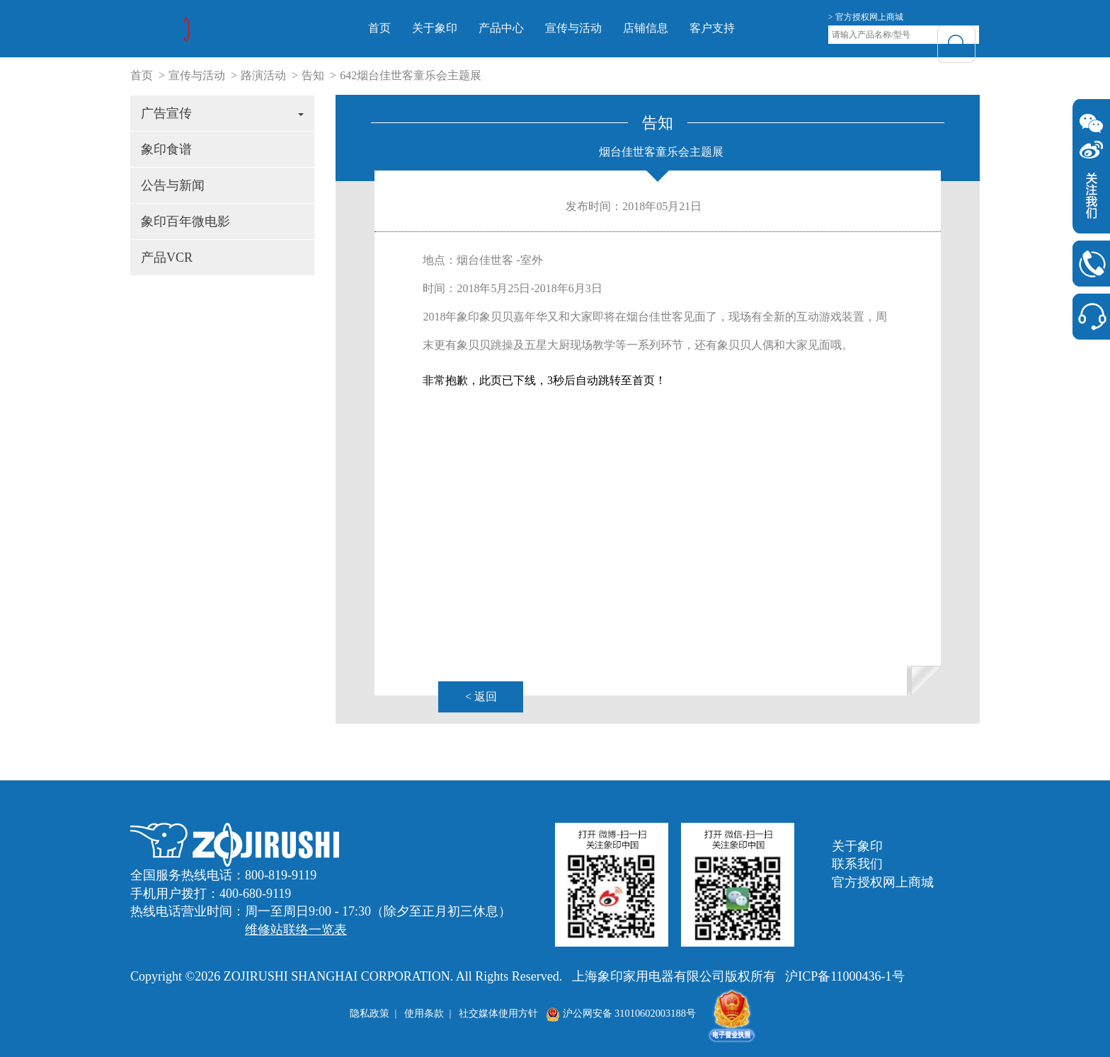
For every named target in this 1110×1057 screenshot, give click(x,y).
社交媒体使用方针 (498, 1013)
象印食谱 (166, 149)
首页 (400, 28)
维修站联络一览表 (296, 930)
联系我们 (857, 864)
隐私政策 (369, 1013)
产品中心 (521, 28)
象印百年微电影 (185, 221)
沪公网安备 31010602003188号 (621, 1013)
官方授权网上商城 (883, 882)
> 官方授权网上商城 (865, 17)
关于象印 (455, 28)
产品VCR (167, 257)
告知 (313, 75)
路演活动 (263, 75)
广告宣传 (222, 113)
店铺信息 (666, 28)
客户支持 (732, 28)
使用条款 (424, 1013)
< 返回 (481, 697)
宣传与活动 (594, 28)
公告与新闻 (173, 185)
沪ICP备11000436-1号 (844, 976)
